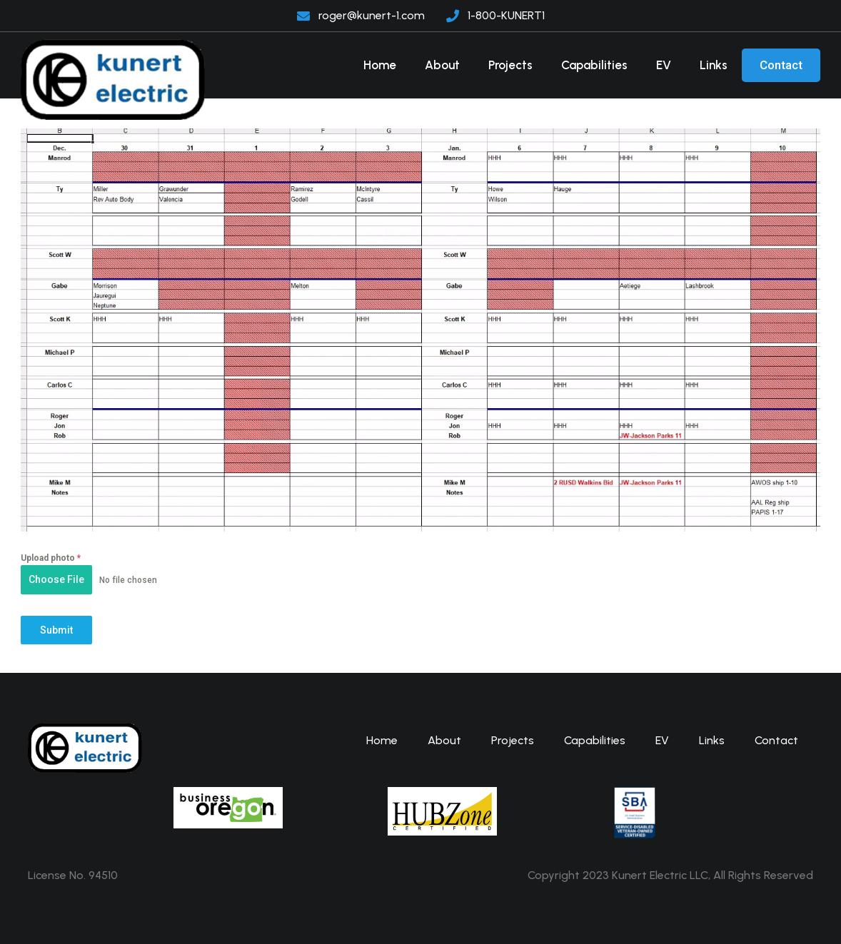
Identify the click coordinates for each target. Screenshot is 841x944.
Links (713, 65)
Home (379, 65)
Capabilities (594, 65)
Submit (56, 630)
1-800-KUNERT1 (506, 15)
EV (663, 65)
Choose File (56, 579)
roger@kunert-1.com (371, 15)
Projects (510, 65)
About (442, 65)
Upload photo (51, 558)
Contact (781, 65)
